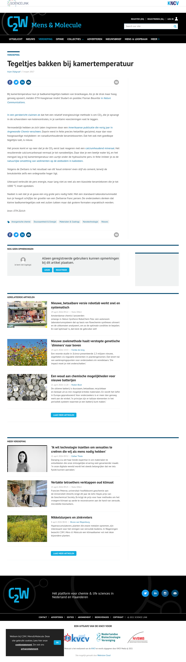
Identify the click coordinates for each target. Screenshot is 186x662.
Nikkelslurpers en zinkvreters (71, 517)
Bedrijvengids (102, 617)
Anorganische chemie (20, 221)
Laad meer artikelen (63, 415)
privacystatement (29, 648)
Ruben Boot (76, 384)
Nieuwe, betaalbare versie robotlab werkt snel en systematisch (85, 305)
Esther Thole (77, 456)
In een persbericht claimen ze (23, 114)
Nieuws (105, 221)
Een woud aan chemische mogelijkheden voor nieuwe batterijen (83, 378)
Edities (70, 617)
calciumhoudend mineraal (100, 148)
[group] (154, 39)
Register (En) (137, 19)
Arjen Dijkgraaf (13, 71)
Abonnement (84, 617)
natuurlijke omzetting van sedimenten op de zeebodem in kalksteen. (45, 161)
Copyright (118, 617)
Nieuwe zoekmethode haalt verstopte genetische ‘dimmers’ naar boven (85, 343)
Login (47, 270)
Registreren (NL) (155, 19)
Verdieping (13, 54)
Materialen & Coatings (69, 221)
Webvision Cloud (104, 655)
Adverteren (57, 617)
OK (57, 642)
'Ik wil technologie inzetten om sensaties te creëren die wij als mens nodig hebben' (81, 449)
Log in (171, 19)
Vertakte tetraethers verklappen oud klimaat (82, 482)
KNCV (93, 648)
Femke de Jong (78, 350)
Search (175, 26)
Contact (43, 617)
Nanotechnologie (90, 221)
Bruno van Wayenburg (80, 522)
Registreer (61, 270)
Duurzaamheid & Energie (45, 221)
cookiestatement (23, 644)
